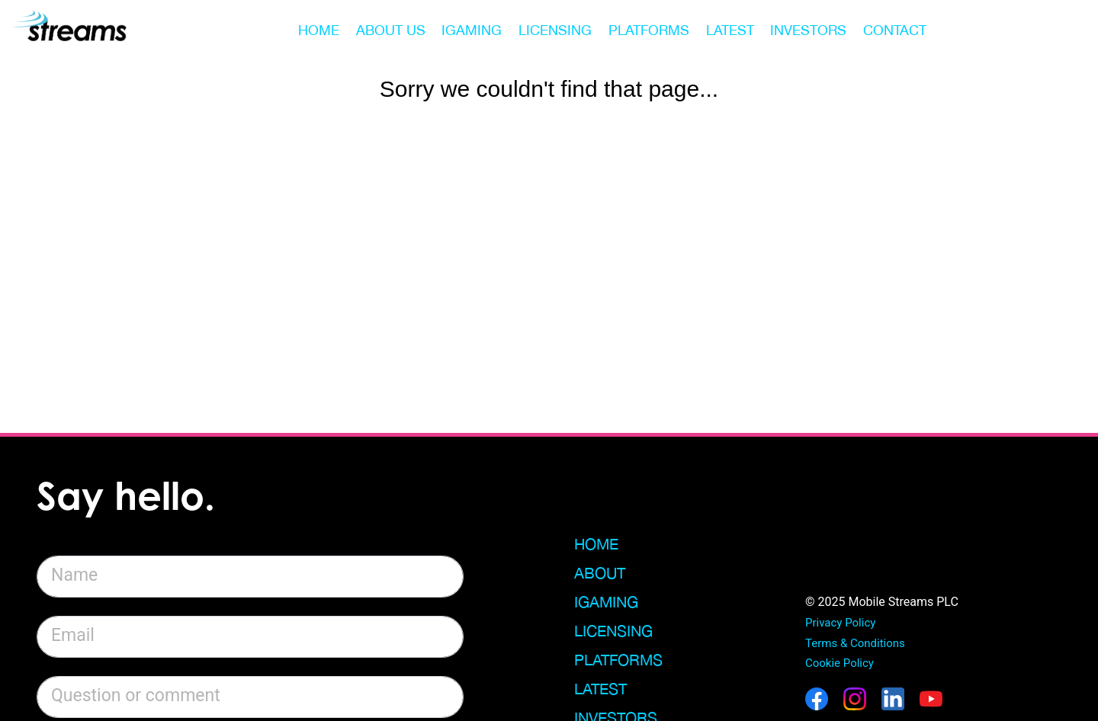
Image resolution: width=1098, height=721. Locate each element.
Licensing (613, 630)
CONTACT (894, 30)
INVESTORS (808, 30)
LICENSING (555, 30)
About (599, 573)
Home (596, 544)
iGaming (606, 601)
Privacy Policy (840, 623)
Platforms (618, 659)
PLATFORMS (648, 30)
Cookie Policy (839, 663)
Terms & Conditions (855, 643)
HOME (318, 30)
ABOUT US (390, 30)
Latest (600, 688)
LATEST (730, 30)
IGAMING (471, 30)
